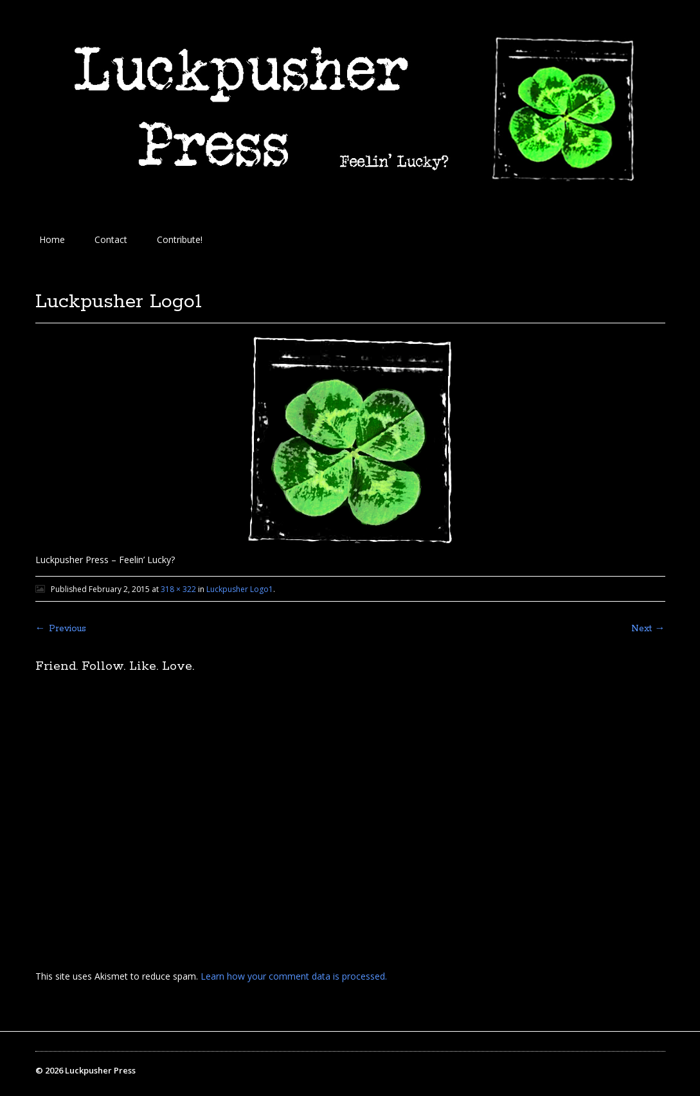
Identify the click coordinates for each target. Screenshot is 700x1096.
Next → (648, 628)
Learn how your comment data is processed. (294, 976)
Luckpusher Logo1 (239, 589)
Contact (110, 239)
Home (52, 239)
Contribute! (179, 239)
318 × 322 (178, 589)
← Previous (60, 628)
